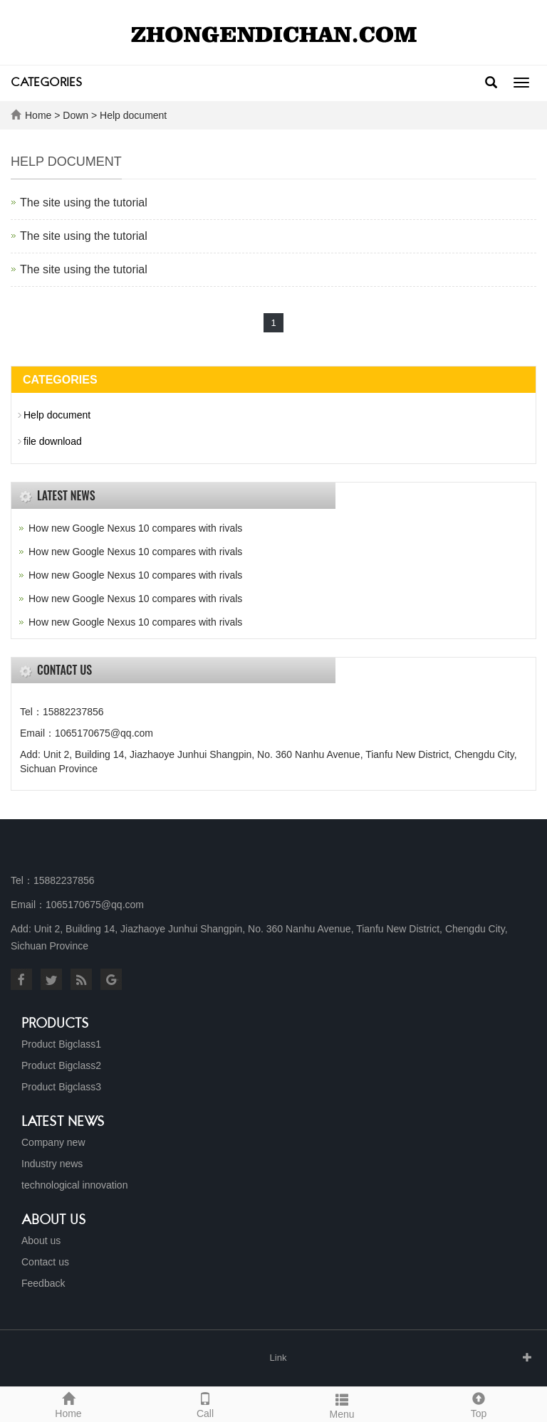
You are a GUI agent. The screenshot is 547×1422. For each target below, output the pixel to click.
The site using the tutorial (83, 202)
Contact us (45, 1262)
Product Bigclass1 (61, 1044)
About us (53, 1220)
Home (38, 115)
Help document (133, 115)
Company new (53, 1142)
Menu (342, 1404)
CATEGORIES (46, 83)
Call (205, 1403)
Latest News (63, 1122)
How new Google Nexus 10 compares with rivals (135, 528)
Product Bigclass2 (61, 1065)
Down (75, 115)
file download (53, 441)
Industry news (52, 1163)
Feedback (43, 1283)
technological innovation (74, 1185)
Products (55, 1024)
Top (478, 1403)
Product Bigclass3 (61, 1086)
